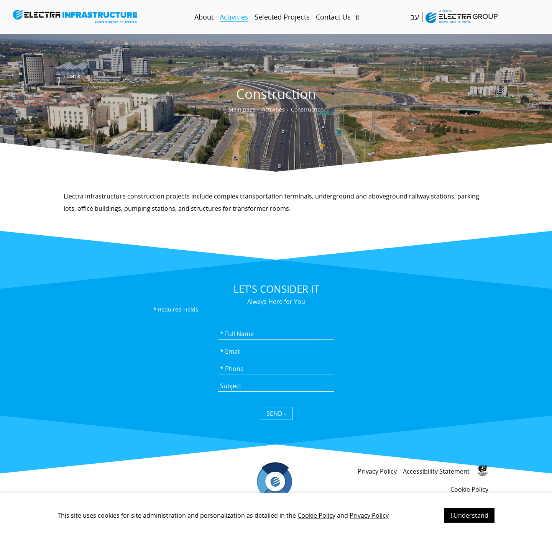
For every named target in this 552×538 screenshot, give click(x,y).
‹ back (72, 76)
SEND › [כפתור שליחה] (276, 413)
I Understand (469, 515)
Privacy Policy (369, 515)
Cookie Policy (316, 515)
